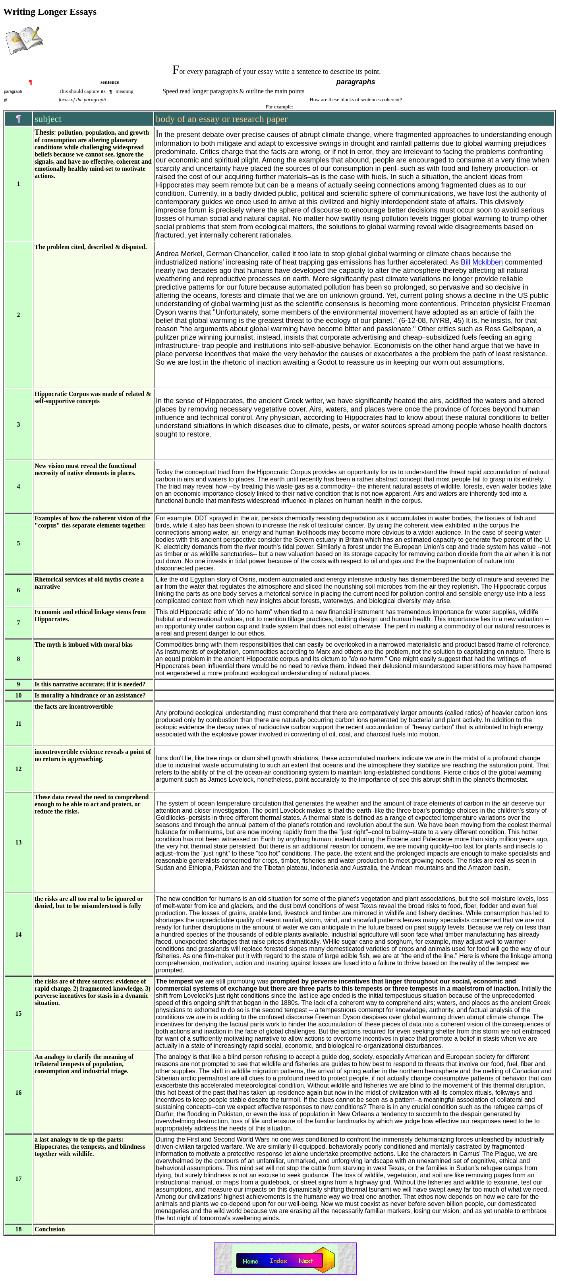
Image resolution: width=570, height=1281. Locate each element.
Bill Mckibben (482, 262)
